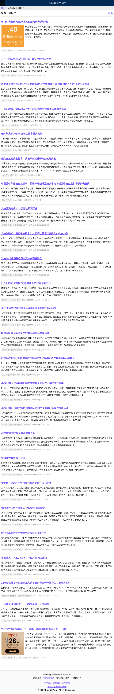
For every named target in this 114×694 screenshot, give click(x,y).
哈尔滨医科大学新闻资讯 (12, 350)
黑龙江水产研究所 (9, 75)
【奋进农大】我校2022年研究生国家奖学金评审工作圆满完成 (33, 109)
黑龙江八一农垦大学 (10, 125)
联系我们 (57, 683)
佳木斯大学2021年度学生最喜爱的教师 (21, 133)
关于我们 (48, 683)
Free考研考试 (48, 678)
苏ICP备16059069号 (57, 686)
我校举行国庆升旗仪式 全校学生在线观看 (23, 508)
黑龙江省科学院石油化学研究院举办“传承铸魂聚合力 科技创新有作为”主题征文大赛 (45, 84)
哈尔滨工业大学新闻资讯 (12, 574)
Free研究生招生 (57, 3)
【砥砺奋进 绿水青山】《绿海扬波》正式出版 (25, 604)
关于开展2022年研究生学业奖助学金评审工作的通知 (28, 308)
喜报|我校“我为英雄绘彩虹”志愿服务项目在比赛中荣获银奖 (32, 383)
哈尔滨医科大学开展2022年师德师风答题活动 (25, 333)
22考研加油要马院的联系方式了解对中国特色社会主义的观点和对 (35, 583)
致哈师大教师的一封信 (13, 458)
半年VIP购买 (7, 658)
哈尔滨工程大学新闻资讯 (12, 524)
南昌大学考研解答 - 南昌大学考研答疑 (17, 596)
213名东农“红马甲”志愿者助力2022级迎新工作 (26, 283)
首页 (3, 8)
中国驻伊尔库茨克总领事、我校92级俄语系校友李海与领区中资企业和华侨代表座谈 (45, 183)
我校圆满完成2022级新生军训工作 (19, 208)
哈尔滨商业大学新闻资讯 (12, 225)
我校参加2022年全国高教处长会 (18, 433)
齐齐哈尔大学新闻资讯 (11, 375)
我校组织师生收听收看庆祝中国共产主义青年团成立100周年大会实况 (37, 358)
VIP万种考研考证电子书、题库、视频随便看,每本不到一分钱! (33, 629)
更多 (110, 13)
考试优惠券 (6, 50)
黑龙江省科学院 (8, 100)
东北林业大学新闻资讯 (11, 499)
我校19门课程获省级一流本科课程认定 (21, 258)
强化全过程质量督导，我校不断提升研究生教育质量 (28, 158)
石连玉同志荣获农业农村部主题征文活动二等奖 (26, 59)
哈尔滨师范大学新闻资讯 (12, 400)
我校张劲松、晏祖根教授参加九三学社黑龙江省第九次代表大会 (34, 233)
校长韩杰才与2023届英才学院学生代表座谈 (24, 558)
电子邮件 (66, 683)
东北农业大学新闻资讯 (11, 300)
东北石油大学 (7, 175)
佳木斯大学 (6, 150)
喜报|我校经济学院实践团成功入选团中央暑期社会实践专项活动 (34, 408)
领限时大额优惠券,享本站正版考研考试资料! (24, 22)
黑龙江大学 (6, 200)
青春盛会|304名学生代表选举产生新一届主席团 (26, 483)
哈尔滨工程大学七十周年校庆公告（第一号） (25, 533)
